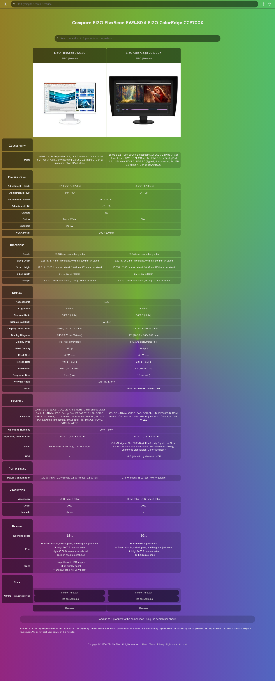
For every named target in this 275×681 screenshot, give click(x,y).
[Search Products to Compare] (137, 38)
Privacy (160, 644)
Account (183, 644)
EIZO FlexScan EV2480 (69, 53)
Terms (152, 644)
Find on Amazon (69, 592)
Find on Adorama (70, 599)
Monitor (73, 58)
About (144, 644)
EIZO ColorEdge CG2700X (143, 53)
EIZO (64, 58)
